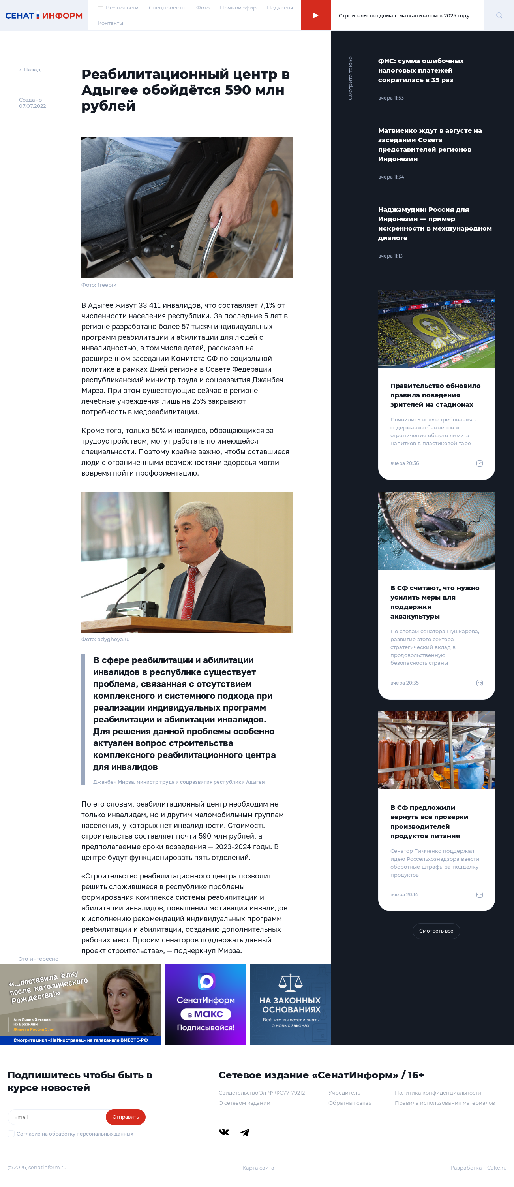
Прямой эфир (238, 7)
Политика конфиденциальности (438, 1092)
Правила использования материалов (445, 1103)
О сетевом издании (244, 1103)
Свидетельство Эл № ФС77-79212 (262, 1092)
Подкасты (280, 7)
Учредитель (344, 1092)
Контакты (110, 23)
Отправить (126, 1117)
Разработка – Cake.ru (478, 1167)
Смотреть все (436, 931)
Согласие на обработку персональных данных (75, 1134)
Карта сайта (258, 1167)
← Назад (30, 69)
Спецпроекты (167, 7)
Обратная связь (349, 1103)
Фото (203, 7)
